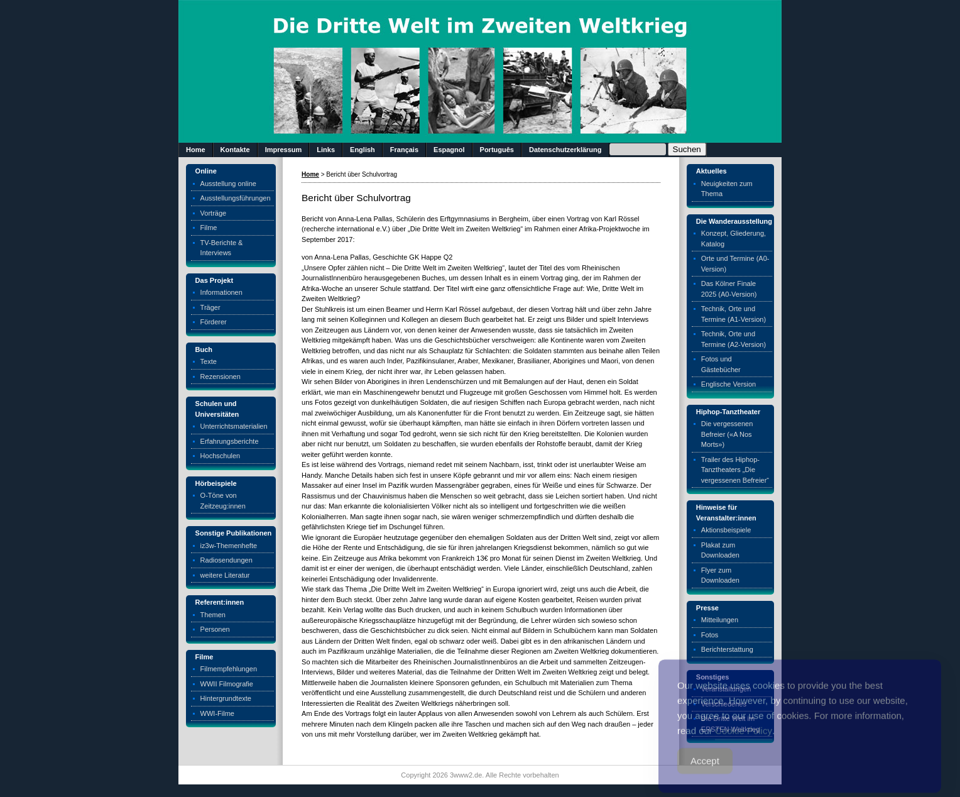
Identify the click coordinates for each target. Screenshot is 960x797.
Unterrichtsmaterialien (234, 426)
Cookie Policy (743, 741)
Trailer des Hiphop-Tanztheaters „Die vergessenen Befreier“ (735, 470)
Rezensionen (220, 376)
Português (497, 149)
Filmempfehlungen (229, 669)
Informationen (221, 292)
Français (404, 149)
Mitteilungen (719, 620)
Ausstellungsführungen (235, 198)
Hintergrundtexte (225, 698)
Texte (208, 361)
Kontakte (235, 149)
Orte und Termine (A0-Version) (735, 264)
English (362, 149)
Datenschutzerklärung (565, 149)
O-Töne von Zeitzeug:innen (223, 501)
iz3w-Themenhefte (229, 545)
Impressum (283, 149)
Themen (213, 614)
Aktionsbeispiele (726, 530)
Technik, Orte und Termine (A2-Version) (733, 339)
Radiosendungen (226, 560)
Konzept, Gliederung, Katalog (733, 238)
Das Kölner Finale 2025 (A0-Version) (729, 289)
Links (326, 149)
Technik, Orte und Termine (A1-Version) (733, 314)
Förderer (213, 322)
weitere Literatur (225, 575)
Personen (215, 629)
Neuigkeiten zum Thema (727, 189)
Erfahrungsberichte (229, 441)
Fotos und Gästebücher (721, 364)
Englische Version (728, 384)
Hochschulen (220, 455)
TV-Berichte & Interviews (221, 248)
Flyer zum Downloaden (720, 575)
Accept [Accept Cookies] (704, 771)
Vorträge (213, 213)
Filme (208, 227)
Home (195, 149)
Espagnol (449, 149)
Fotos (710, 635)
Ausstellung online (228, 183)
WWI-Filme (217, 713)
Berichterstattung (727, 649)
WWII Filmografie (226, 684)
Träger (210, 307)
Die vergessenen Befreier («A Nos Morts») (727, 434)
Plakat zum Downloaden (720, 550)
